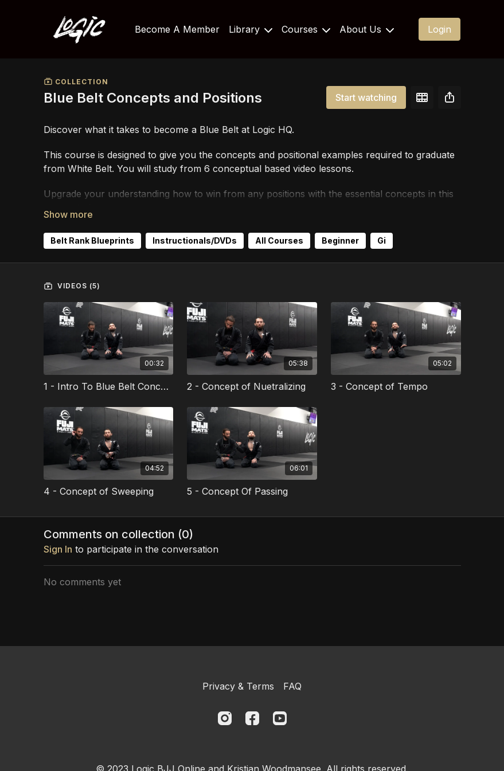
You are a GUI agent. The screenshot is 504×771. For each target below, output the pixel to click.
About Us (366, 29)
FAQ (292, 686)
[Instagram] (225, 718)
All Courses (279, 240)
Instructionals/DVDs (195, 240)
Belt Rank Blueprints (92, 240)
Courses (306, 29)
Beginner (340, 240)
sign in (58, 549)
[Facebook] (252, 718)
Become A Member (177, 29)
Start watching (366, 97)
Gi (381, 240)
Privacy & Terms (238, 686)
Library (250, 29)
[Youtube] (280, 718)
